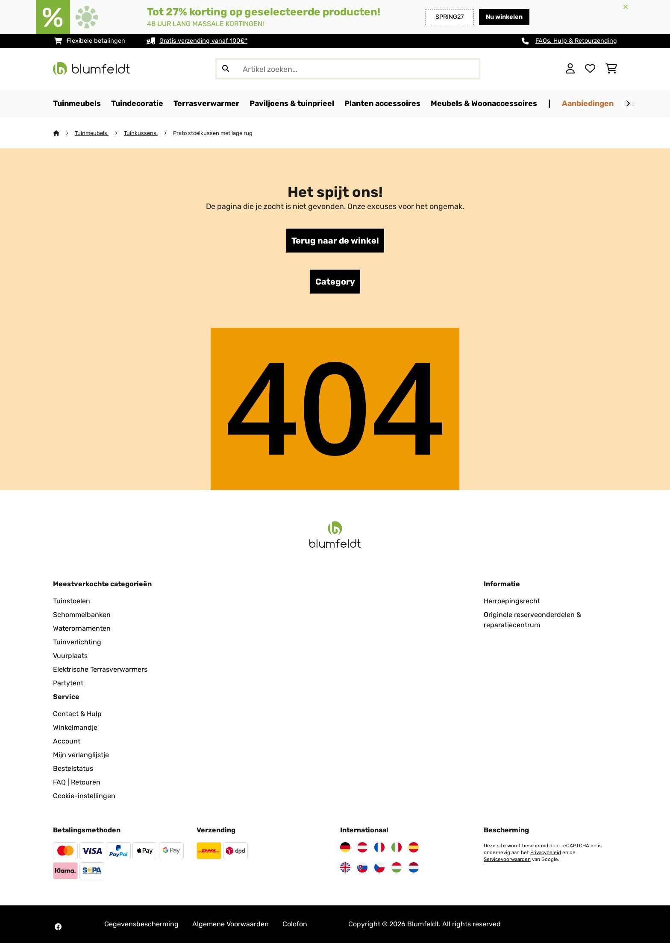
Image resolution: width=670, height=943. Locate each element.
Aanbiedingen (588, 103)
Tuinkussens (141, 133)
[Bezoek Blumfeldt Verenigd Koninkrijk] (345, 867)
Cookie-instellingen (84, 796)
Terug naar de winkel (335, 240)
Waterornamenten (82, 628)
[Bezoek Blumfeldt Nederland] (413, 867)
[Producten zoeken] (347, 68)
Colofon (294, 924)
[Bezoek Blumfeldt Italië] (396, 847)
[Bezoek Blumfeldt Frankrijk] (379, 847)
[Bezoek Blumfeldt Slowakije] (362, 867)
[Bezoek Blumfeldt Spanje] (413, 847)
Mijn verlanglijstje (81, 755)
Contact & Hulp (77, 714)
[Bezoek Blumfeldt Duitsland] (345, 847)
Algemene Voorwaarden (230, 924)
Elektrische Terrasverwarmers (100, 669)
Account (66, 741)
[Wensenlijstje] (590, 68)
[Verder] (627, 103)
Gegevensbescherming (141, 924)
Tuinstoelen (71, 601)
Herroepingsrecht (512, 601)
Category (335, 281)
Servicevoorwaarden (507, 859)
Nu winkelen (504, 17)
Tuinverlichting (77, 642)
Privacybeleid (545, 852)
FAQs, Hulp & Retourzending (576, 40)
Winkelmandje (75, 727)
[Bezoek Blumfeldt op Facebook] (58, 926)
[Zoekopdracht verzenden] (225, 69)
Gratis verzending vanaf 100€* (203, 40)
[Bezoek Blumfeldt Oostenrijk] (362, 847)
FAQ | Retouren (76, 782)
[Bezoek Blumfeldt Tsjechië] (379, 867)
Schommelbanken (82, 615)
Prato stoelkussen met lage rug (213, 133)
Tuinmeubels (92, 133)
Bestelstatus (73, 768)
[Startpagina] (64, 133)
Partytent (68, 683)
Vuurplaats (70, 656)
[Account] (570, 68)
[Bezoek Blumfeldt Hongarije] (396, 867)
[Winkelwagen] (611, 68)
